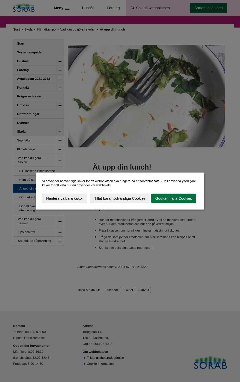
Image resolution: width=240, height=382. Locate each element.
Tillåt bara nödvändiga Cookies (120, 198)
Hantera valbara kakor (64, 198)
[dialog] (120, 191)
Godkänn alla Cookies (173, 198)
